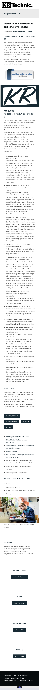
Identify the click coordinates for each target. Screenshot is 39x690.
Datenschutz (23, 680)
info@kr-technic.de (19, 603)
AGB (14, 676)
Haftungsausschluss (10, 680)
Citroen (29, 32)
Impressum (7, 676)
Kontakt (26, 421)
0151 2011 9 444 (19, 656)
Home (15, 32)
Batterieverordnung (17, 678)
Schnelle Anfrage (19, 630)
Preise (8, 427)
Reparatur (21, 32)
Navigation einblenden (11, 14)
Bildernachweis (23, 676)
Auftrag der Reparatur (19, 577)
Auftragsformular (12, 416)
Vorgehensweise (11, 421)
